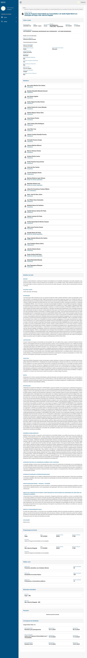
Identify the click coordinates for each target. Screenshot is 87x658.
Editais (9, 21)
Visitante (81, 2)
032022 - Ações (37, 26)
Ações (9, 17)
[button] (53, 86)
